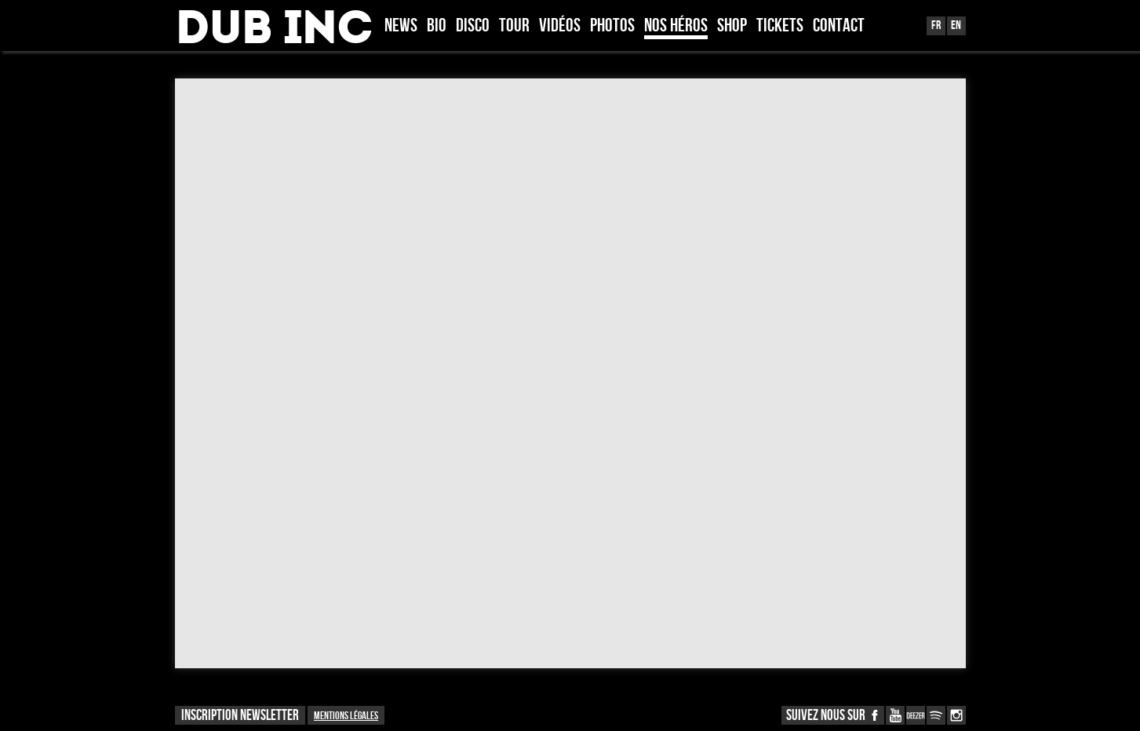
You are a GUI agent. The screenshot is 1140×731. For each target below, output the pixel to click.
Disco (473, 26)
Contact (839, 26)
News (400, 26)
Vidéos (560, 26)
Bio (436, 26)
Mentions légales (346, 715)
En (956, 25)
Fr (936, 25)
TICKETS (779, 26)
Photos (612, 26)
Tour (514, 26)
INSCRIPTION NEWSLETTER (240, 716)
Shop (732, 26)
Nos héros (676, 26)
